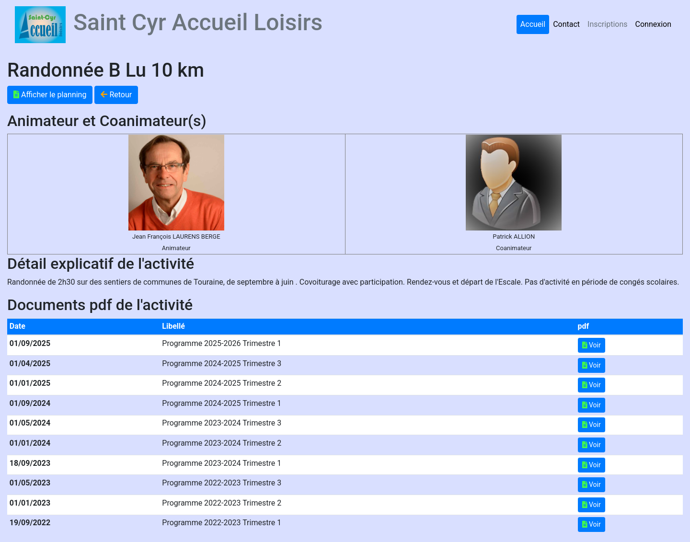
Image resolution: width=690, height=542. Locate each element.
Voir (591, 345)
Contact (566, 24)
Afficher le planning (49, 94)
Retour (116, 94)
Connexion (653, 24)
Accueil (532, 24)
